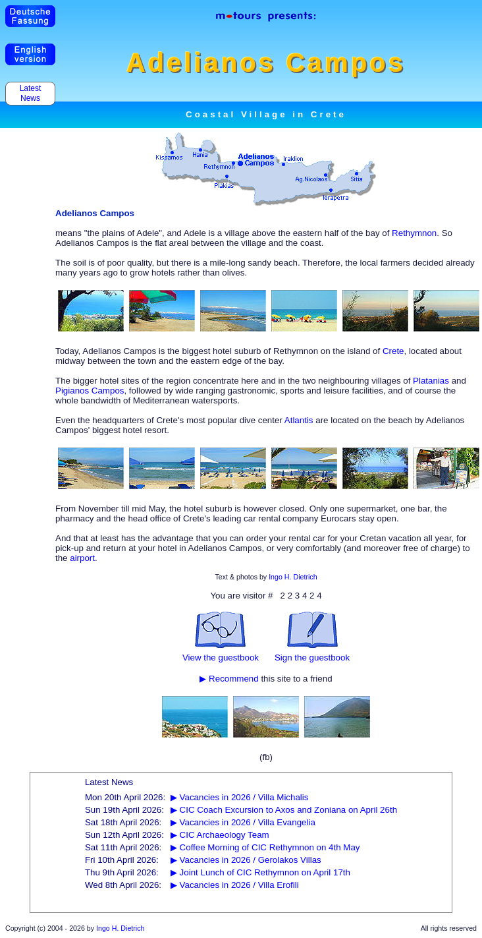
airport (82, 558)
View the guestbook (220, 657)
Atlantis (298, 420)
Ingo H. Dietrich (293, 577)
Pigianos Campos (89, 391)
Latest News (30, 93)
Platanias (431, 381)
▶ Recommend (229, 679)
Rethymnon (414, 233)
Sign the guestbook (312, 657)
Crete (393, 351)
